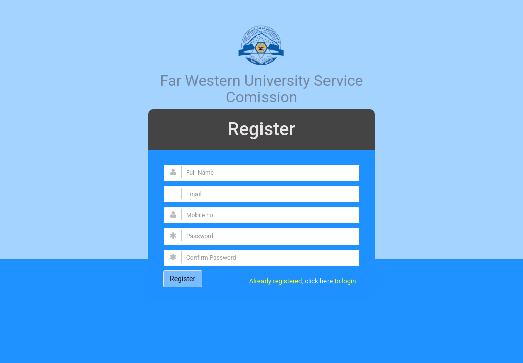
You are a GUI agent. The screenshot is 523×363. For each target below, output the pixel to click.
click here (319, 281)
